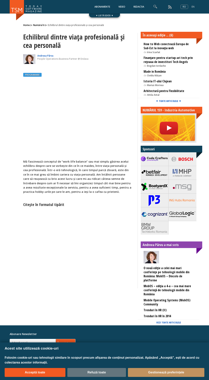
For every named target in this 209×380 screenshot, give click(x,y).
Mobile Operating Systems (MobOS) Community (167, 302)
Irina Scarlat (153, 52)
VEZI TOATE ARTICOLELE (168, 322)
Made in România (155, 71)
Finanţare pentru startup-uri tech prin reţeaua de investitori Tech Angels (168, 60)
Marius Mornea (155, 85)
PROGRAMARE (32, 74)
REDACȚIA (139, 6)
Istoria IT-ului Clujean (158, 81)
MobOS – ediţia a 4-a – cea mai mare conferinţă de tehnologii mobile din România (167, 290)
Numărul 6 (39, 25)
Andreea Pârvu (45, 55)
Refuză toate (96, 372)
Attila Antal (153, 95)
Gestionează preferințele (166, 372)
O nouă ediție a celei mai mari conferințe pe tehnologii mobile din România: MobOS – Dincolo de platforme (166, 274)
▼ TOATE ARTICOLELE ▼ (168, 101)
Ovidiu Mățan (154, 75)
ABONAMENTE (102, 6)
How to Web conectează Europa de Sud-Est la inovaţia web (166, 46)
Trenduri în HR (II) (155, 310)
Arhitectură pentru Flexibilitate (164, 91)
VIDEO (121, 6)
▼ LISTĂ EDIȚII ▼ (104, 15)
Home (26, 25)
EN (193, 6)
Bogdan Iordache (156, 65)
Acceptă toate (35, 372)
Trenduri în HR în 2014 (157, 316)
